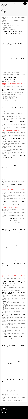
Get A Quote (25, 3)
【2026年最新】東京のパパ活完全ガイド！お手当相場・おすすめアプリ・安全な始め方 (4, 8)
